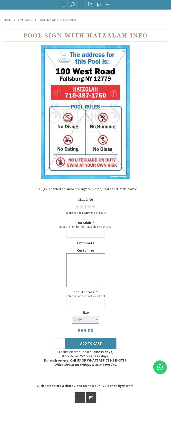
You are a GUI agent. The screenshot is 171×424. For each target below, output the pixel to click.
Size (85, 312)
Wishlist (81, 4)
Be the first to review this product (85, 212)
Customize (85, 250)
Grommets (85, 243)
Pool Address (84, 292)
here (48, 386)
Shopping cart (90, 4)
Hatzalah (84, 223)
